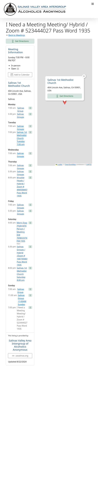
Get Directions (20, 41)
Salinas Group (20, 109)
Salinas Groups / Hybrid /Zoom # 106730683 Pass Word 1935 (22, 255)
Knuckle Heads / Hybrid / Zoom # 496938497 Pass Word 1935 (22, 186)
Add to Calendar (20, 74)
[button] (64, 102)
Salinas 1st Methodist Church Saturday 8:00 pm (22, 274)
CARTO (88, 164)
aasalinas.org (20, 355)
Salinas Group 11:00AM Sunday (22, 300)
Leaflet (59, 164)
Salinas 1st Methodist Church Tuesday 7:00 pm (22, 138)
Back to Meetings (16, 35)
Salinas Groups (20, 115)
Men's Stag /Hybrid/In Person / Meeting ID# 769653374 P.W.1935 (22, 231)
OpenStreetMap (70, 164)
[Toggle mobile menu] (92, 4)
